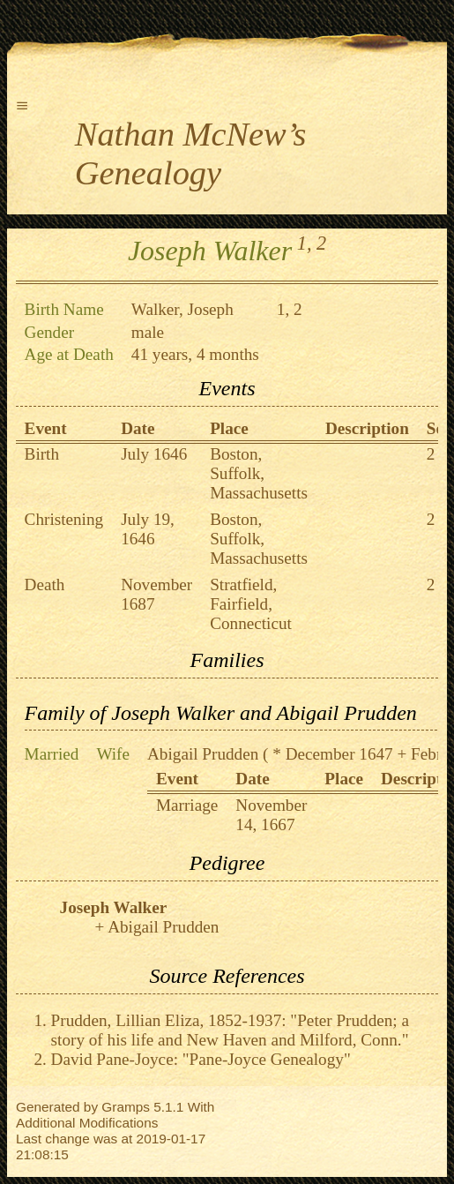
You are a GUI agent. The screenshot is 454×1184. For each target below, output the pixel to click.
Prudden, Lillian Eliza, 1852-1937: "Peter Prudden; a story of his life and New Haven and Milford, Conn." (230, 1030)
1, (304, 243)
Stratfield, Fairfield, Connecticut (251, 604)
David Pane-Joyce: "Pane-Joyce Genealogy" (201, 1059)
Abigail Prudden (202, 754)
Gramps (125, 1106)
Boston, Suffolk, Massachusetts (259, 473)
